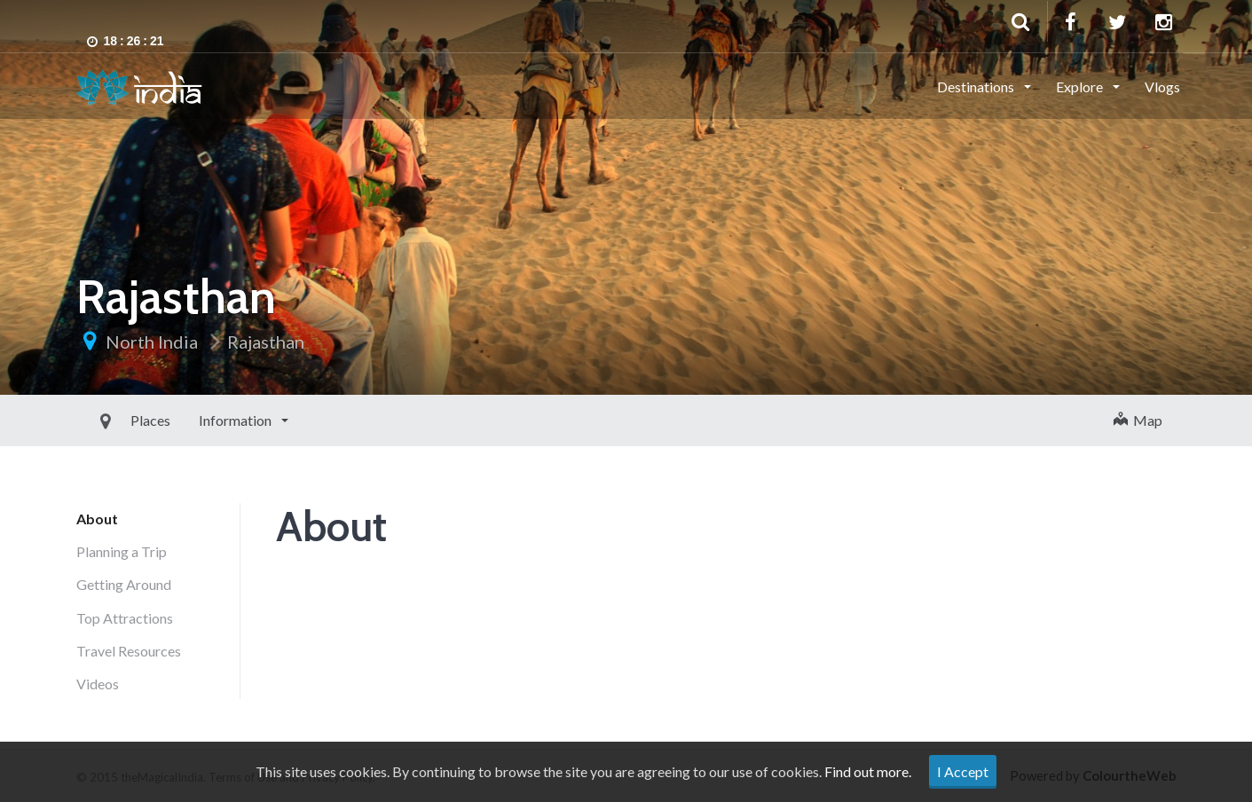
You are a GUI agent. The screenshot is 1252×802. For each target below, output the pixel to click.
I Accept (962, 771)
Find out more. (867, 771)
